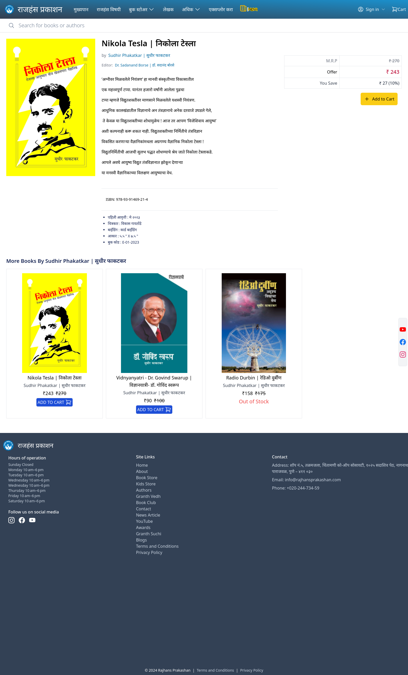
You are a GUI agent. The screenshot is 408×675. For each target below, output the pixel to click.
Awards (143, 527)
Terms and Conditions (157, 546)
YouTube (144, 521)
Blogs (141, 540)
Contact (143, 509)
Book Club (146, 502)
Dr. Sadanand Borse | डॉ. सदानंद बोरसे (144, 65)
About (142, 471)
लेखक (168, 9)
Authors (144, 490)
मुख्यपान (81, 9)
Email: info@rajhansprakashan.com (306, 480)
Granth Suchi (148, 534)
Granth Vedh (148, 496)
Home (142, 465)
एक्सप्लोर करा (221, 9)
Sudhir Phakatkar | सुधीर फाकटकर (139, 55)
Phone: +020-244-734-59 (295, 488)
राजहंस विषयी (109, 9)
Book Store (146, 477)
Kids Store (146, 484)
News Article (148, 515)
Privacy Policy (149, 552)
